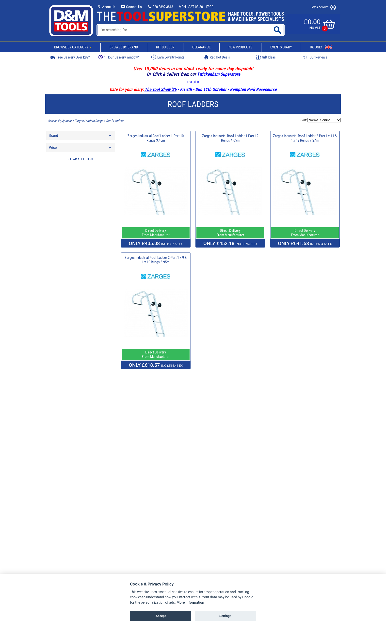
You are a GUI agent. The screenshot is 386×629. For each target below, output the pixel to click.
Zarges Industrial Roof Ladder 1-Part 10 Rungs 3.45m (156, 138)
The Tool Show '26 (161, 89)
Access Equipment (60, 121)
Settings (225, 616)
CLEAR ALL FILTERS (80, 159)
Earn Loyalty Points (167, 57)
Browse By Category (73, 47)
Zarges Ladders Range (89, 121)
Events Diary (281, 47)
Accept (161, 616)
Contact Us (131, 7)
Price (80, 148)
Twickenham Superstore (218, 74)
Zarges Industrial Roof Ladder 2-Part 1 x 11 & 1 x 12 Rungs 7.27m (305, 138)
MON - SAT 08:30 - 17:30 (196, 7)
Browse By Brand (124, 47)
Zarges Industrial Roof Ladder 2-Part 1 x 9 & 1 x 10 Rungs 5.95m (156, 259)
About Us (106, 7)
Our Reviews (315, 57)
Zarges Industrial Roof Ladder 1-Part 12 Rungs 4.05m (230, 138)
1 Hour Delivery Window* (118, 57)
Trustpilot (193, 82)
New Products (240, 47)
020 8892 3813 (160, 7)
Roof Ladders (114, 121)
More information (190, 602)
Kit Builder (165, 47)
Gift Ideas (266, 57)
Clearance (201, 47)
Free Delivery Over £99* (70, 57)
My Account (323, 7)
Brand (80, 136)
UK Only (321, 47)
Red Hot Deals (217, 57)
